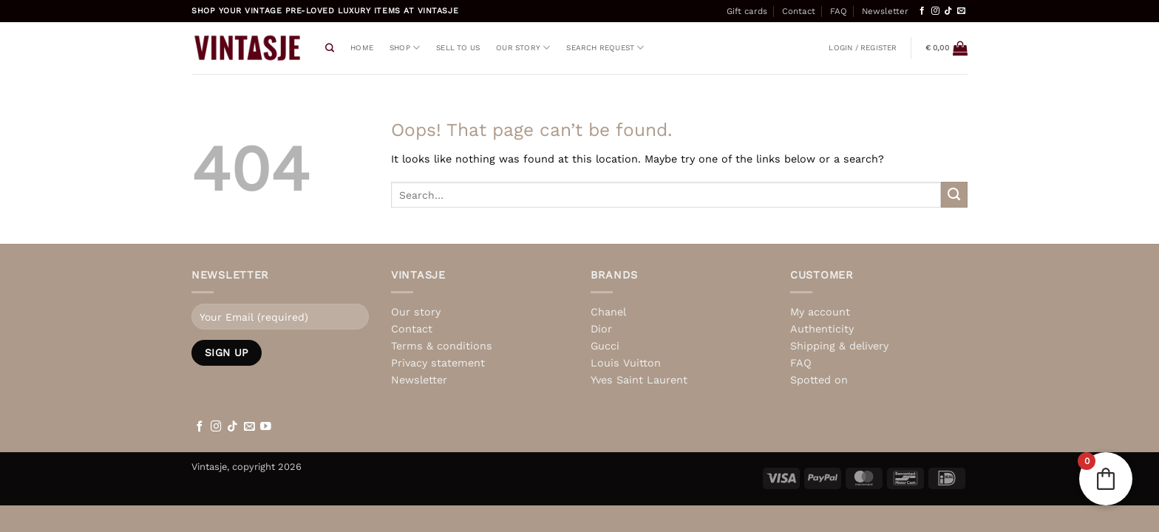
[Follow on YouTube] (265, 427)
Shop (405, 48)
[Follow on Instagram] (935, 11)
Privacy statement (438, 363)
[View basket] (946, 48)
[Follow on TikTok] (948, 11)
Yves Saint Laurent (639, 380)
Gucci (605, 346)
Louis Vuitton (626, 363)
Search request (605, 48)
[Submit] (954, 195)
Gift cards (747, 11)
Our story (523, 48)
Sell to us (458, 48)
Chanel (608, 312)
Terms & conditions (441, 346)
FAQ (838, 11)
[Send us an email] (961, 11)
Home (361, 48)
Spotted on (819, 380)
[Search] (329, 48)
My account (820, 312)
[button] (863, 48)
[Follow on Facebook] (922, 11)
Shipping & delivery (839, 346)
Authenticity (822, 329)
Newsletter (885, 11)
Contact (798, 11)
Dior (601, 329)
